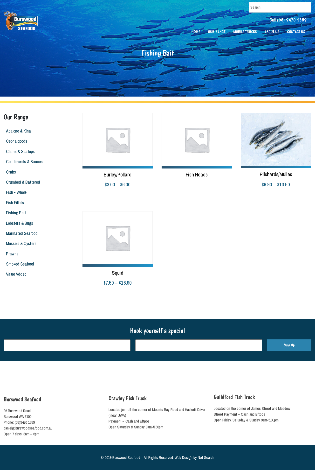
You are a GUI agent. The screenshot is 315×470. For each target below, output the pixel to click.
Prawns (11, 254)
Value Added (15, 274)
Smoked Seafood (19, 264)
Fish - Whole (15, 192)
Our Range (217, 31)
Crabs (10, 172)
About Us (272, 31)
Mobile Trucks (245, 31)
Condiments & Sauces (23, 162)
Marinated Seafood (21, 233)
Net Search (206, 457)
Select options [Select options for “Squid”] (93, 295)
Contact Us (296, 31)
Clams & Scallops (19, 151)
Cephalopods (15, 141)
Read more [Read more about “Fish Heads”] (170, 184)
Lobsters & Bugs (18, 223)
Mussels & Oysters (20, 243)
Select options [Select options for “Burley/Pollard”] (93, 197)
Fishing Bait (15, 213)
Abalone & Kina (17, 131)
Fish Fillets (14, 203)
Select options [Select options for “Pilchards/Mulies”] (251, 196)
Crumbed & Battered (22, 182)
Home (196, 31)
